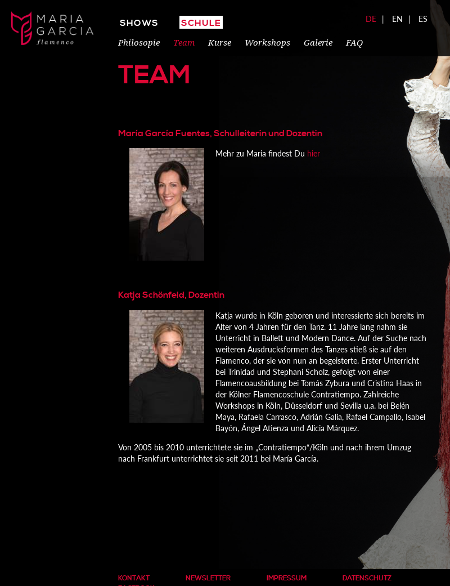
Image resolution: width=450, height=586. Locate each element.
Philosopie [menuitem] (139, 42)
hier (313, 153)
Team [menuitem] (184, 42)
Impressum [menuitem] (287, 578)
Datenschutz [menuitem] (367, 578)
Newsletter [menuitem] (208, 578)
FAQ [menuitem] (354, 42)
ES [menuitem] (423, 19)
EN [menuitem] (397, 19)
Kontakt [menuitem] (134, 578)
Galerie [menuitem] (318, 42)
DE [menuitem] (371, 19)
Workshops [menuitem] (267, 42)
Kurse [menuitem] (219, 42)
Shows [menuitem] (139, 23)
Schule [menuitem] (201, 23)
